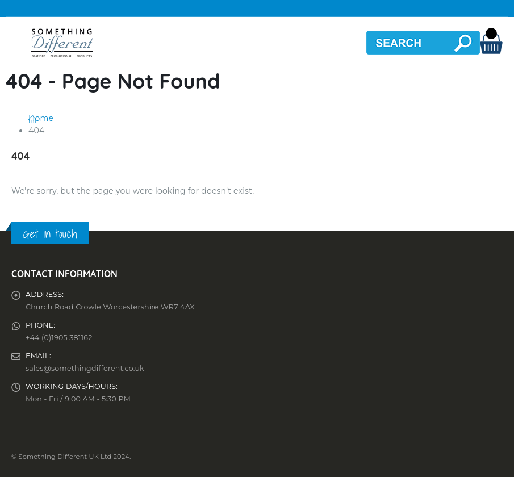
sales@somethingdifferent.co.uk (85, 368)
